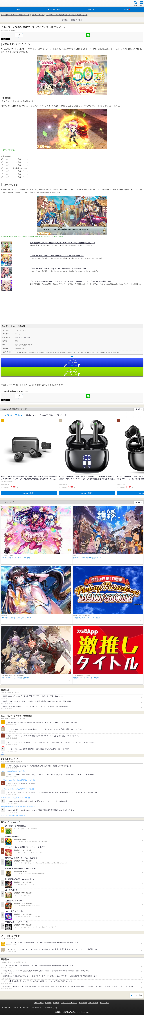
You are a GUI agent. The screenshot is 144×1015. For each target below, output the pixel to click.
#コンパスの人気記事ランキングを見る (13, 771)
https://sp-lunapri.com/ (22, 337)
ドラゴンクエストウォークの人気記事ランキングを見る (18, 780)
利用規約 (48, 1003)
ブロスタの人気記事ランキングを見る (13, 815)
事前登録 (65, 20)
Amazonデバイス (46, 415)
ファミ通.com (93, 1003)
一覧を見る (138, 409)
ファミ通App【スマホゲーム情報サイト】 (15, 15)
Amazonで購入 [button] (28, 493)
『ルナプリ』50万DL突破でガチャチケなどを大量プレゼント (66, 15)
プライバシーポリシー (69, 1003)
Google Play (72, 372)
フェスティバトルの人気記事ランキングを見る (16, 797)
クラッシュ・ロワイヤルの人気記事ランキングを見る (18, 789)
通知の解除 (83, 1003)
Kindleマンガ (31, 415)
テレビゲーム (61, 415)
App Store (72, 363)
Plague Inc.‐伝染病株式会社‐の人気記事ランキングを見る (18, 806)
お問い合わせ (38, 1003)
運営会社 (56, 1003)
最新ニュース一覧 (38, 15)
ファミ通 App (9, 3)
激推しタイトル (76, 20)
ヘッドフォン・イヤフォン (12, 415)
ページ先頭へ (137, 995)
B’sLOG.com (104, 1003)
